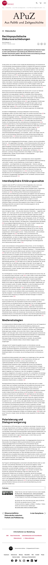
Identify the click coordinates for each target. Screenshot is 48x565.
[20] (40, 226)
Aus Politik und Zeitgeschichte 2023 (34, 7)
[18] (11, 192)
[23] (22, 242)
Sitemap (21, 554)
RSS (33, 554)
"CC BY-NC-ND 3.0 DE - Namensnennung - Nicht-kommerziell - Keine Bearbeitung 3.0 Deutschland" (30, 493)
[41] (25, 480)
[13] (8, 145)
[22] (16, 233)
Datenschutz (14, 554)
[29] (14, 296)
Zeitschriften (8, 7)
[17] (19, 176)
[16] (26, 171)
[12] (14, 136)
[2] (42, 87)
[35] (35, 392)
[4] (26, 101)
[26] (25, 275)
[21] (20, 230)
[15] (39, 150)
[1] (17, 75)
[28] (22, 287)
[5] (15, 106)
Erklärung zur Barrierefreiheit (29, 557)
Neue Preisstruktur (15, 535)
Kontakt (37, 554)
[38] (38, 411)
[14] (21, 148)
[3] (22, 96)
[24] (3, 251)
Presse (42, 554)
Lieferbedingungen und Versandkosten (32, 535)
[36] (26, 394)
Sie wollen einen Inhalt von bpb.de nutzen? (26, 507)
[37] (30, 395)
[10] (7, 125)
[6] (42, 113)
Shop (3, 7)
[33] (24, 380)
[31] (42, 315)
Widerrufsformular (28, 538)
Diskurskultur (10, 31)
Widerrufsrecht (18, 538)
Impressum (6, 554)
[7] (20, 117)
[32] (22, 359)
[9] (41, 122)
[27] (15, 279)
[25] (16, 261)
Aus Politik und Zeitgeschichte (19, 7)
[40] (27, 470)
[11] (37, 127)
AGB (7, 535)
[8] (22, 120)
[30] (30, 305)
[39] (20, 436)
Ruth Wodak (6, 42)
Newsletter (27, 554)
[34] (15, 390)
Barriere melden (16, 557)
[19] (3, 223)
